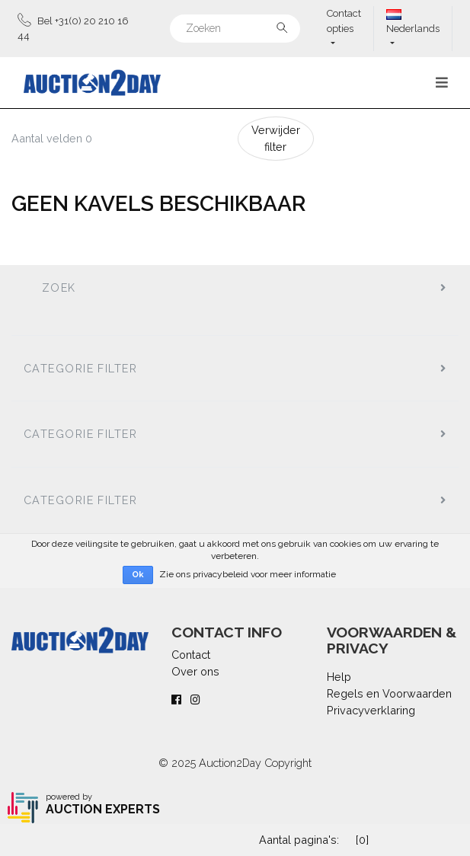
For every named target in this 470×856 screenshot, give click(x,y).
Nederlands (413, 21)
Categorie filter (80, 368)
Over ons (195, 671)
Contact (190, 654)
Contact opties (344, 21)
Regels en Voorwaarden (389, 693)
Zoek (59, 287)
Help (339, 676)
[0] (362, 839)
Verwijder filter (275, 138)
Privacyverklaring (371, 710)
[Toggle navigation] (442, 82)
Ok (138, 575)
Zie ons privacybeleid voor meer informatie (247, 574)
